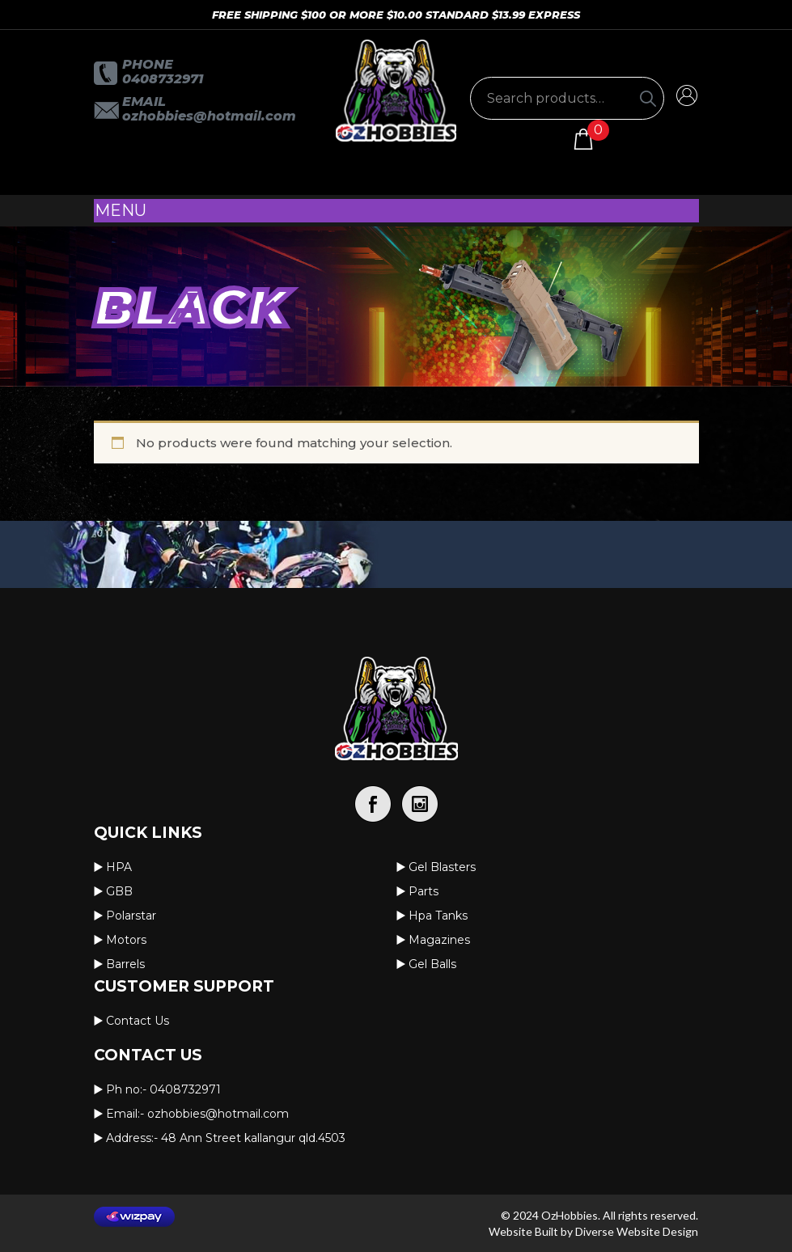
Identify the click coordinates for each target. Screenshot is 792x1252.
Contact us (137, 1020)
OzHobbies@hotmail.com (209, 116)
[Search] (648, 98)
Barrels (125, 964)
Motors (126, 940)
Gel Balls (432, 964)
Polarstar (131, 915)
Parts (423, 891)
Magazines (439, 940)
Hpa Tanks (438, 915)
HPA (119, 867)
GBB (119, 891)
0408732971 (162, 79)
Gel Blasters (442, 867)
